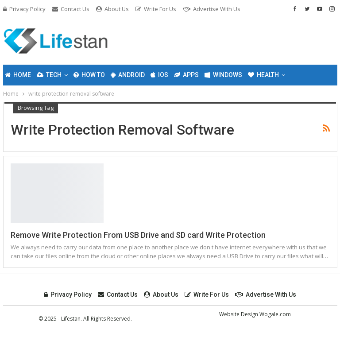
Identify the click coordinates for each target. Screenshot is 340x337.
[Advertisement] (226, 39)
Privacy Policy (24, 9)
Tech (49, 74)
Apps (186, 74)
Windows (223, 74)
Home (18, 74)
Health (263, 74)
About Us (112, 9)
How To (89, 74)
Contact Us (70, 9)
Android (128, 74)
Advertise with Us (211, 9)
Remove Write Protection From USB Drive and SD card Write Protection (138, 235)
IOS (159, 74)
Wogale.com (275, 314)
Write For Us (155, 9)
